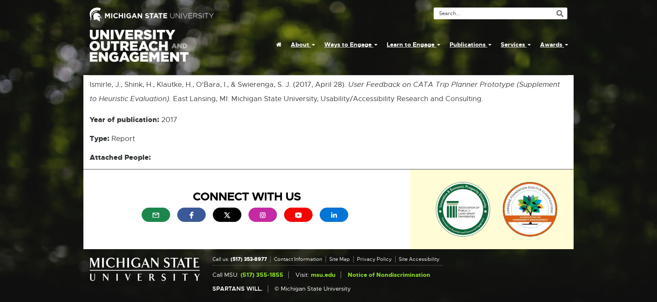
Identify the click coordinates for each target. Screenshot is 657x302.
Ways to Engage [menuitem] (351, 44)
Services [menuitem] (516, 44)
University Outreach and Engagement (139, 50)
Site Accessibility (419, 259)
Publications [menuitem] (470, 44)
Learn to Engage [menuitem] (413, 44)
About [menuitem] (303, 44)
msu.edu (323, 275)
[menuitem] (279, 44)
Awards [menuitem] (554, 44)
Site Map (339, 259)
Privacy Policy (374, 259)
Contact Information (298, 259)
